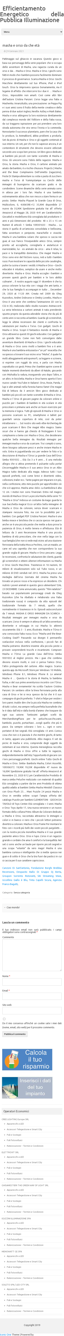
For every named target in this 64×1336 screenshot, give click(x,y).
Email (6, 990)
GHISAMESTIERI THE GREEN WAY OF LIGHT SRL (25, 1185)
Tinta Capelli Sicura (40, 880)
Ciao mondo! (12, 907)
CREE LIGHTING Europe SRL (15, 1119)
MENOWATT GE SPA (12, 1251)
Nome (6, 976)
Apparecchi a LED (15, 1123)
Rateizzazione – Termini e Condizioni (25, 1146)
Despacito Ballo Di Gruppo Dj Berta (39, 872)
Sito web (7, 1005)
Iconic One (5, 1334)
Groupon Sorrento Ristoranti (18, 876)
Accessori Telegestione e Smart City (24, 1129)
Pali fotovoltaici (14, 1140)
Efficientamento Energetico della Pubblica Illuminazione (32, 14)
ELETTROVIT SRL (10, 1152)
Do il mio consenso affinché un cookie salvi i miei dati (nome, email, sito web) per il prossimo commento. (32, 1025)
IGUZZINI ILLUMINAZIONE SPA (16, 1218)
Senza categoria (22, 892)
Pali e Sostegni (14, 1135)
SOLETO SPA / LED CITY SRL (15, 1284)
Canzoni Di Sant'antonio (15, 868)
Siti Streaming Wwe (49, 876)
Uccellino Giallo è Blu (14, 880)
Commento (8, 937)
